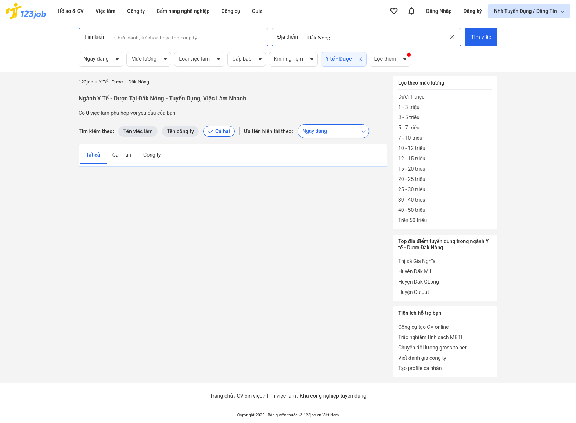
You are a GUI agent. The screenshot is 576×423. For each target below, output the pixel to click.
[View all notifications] (411, 11)
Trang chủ (221, 396)
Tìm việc (481, 37)
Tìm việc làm (281, 396)
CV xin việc (249, 396)
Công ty (152, 155)
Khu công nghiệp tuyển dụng (333, 396)
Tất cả (93, 155)
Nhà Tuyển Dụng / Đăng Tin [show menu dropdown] (526, 11)
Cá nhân (122, 155)
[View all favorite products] (394, 11)
